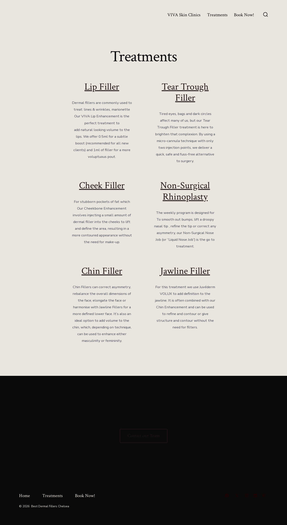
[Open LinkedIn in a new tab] (255, 495)
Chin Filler (101, 271)
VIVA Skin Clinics (183, 15)
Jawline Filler (185, 271)
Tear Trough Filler (185, 92)
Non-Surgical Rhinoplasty (185, 191)
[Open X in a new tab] (237, 495)
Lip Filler (101, 87)
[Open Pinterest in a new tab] (264, 495)
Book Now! (244, 15)
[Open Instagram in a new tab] (246, 495)
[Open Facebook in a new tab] (227, 495)
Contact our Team (144, 436)
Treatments (217, 15)
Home (24, 496)
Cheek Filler (102, 185)
